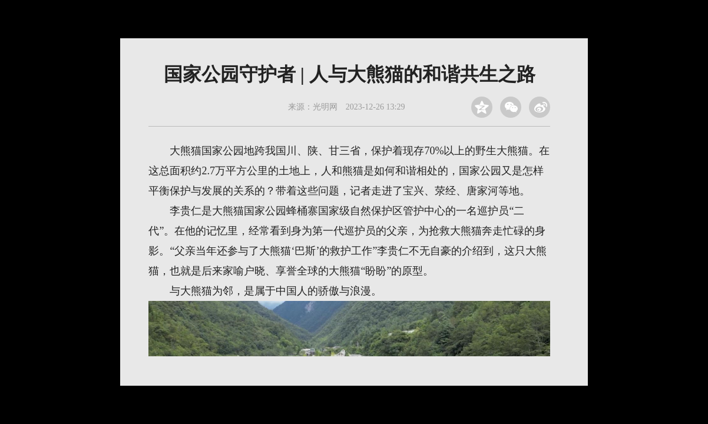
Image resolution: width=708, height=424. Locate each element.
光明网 (325, 106)
